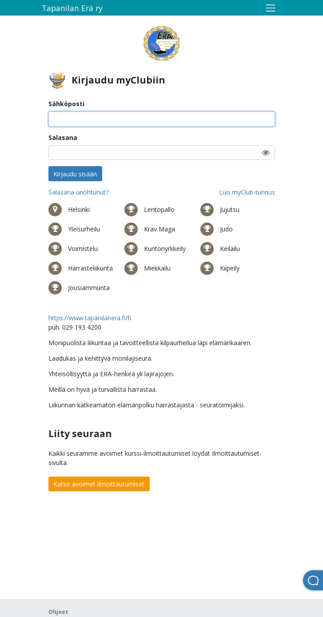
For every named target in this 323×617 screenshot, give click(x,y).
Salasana (62, 137)
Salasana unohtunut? (78, 192)
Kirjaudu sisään (75, 174)
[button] (266, 153)
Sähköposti (66, 104)
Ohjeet (58, 612)
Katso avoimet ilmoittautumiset (98, 484)
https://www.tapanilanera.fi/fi (89, 318)
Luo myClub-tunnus (247, 192)
